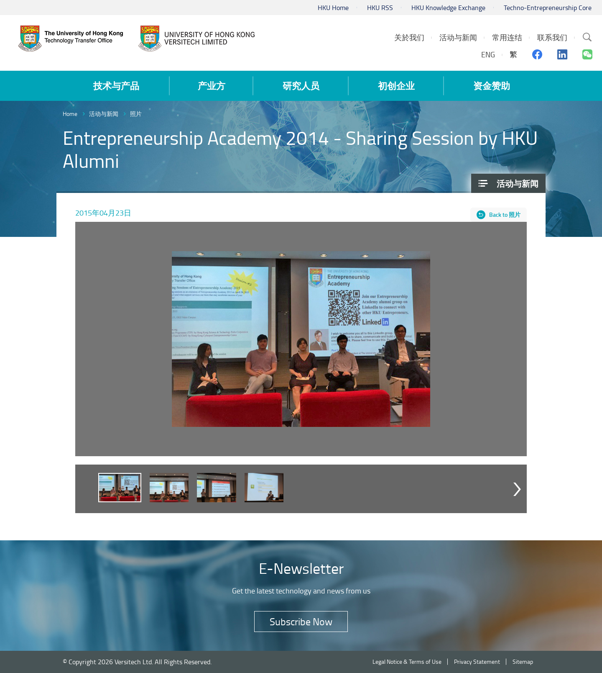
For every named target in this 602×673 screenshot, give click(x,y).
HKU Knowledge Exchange (448, 7)
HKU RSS (380, 7)
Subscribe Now (301, 621)
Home (70, 114)
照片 (136, 114)
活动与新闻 (103, 114)
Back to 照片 (504, 214)
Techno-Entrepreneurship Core (548, 7)
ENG (488, 54)
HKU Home (333, 7)
